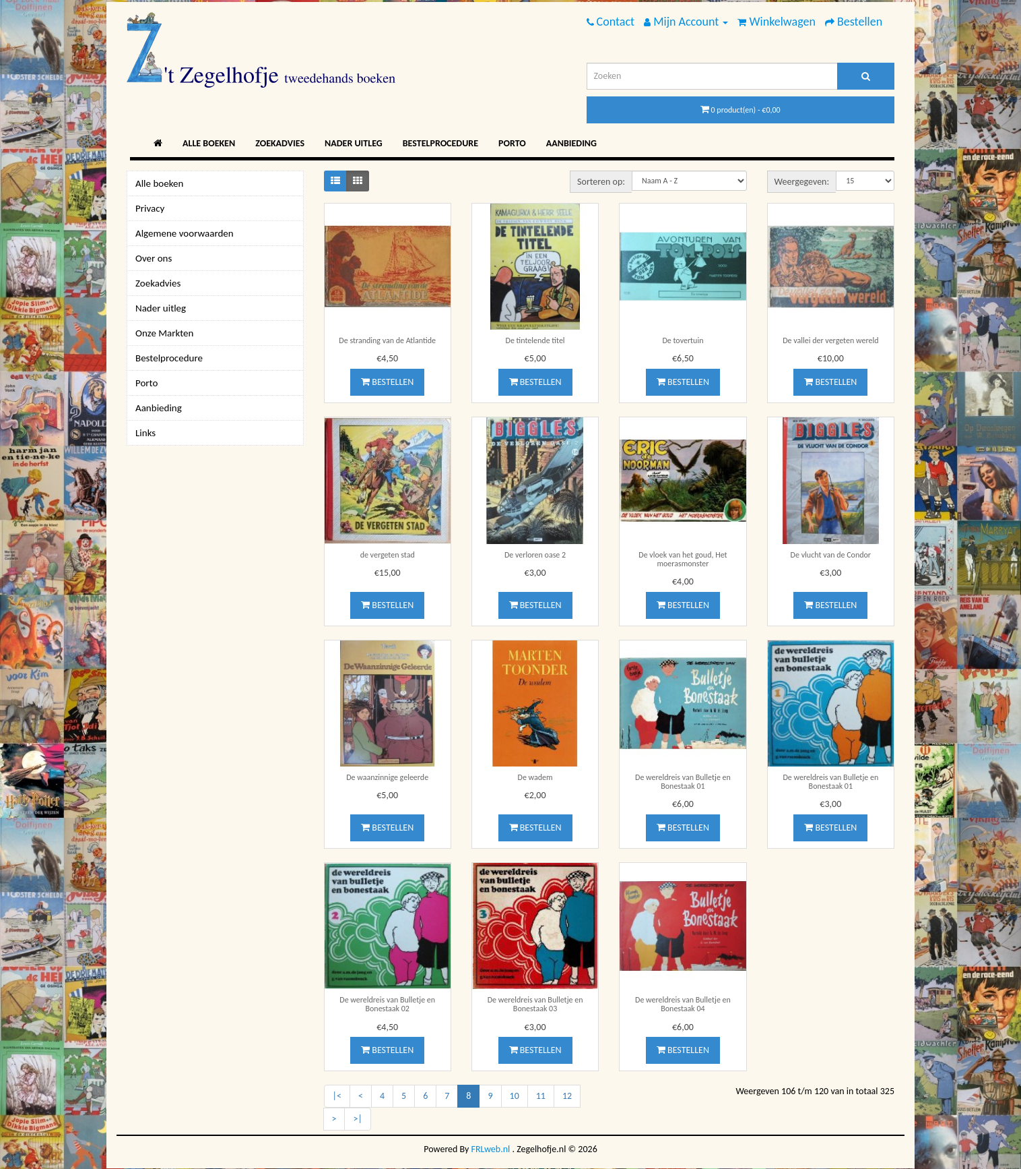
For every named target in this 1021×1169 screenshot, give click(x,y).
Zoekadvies (279, 143)
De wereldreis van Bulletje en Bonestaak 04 (683, 1004)
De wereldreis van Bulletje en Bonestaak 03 (535, 1004)
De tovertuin (682, 340)
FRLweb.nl (490, 1149)
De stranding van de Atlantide (387, 340)
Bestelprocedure (440, 143)
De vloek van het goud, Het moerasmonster (682, 559)
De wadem (535, 777)
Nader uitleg (354, 143)
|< (337, 1096)
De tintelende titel (535, 340)
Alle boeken (209, 143)
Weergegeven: (802, 181)
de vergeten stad (387, 555)
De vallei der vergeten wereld (830, 340)
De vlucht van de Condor (831, 555)
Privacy (149, 208)
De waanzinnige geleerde (387, 777)
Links (145, 433)
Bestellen (387, 382)
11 (541, 1096)
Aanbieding (571, 143)
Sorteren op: (601, 181)
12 (567, 1096)
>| (357, 1119)
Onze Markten (164, 333)
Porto (512, 143)
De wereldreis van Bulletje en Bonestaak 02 (387, 1004)
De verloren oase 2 (535, 555)
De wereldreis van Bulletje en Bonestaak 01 (683, 782)
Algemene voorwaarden (184, 233)
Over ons (153, 258)
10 (514, 1096)
